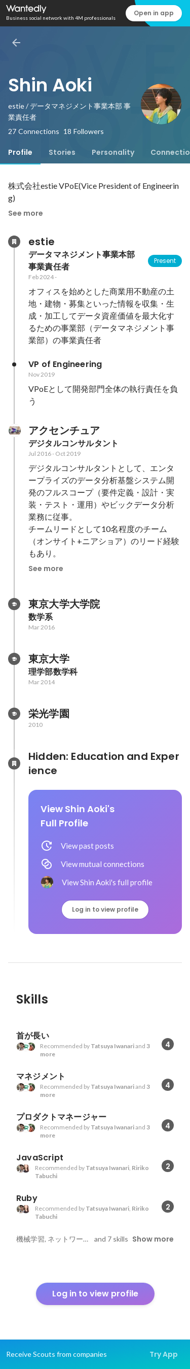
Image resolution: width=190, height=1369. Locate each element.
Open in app (154, 13)
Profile (20, 152)
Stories (62, 152)
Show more (153, 1239)
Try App (163, 1354)
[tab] (20, 152)
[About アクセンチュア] (14, 430)
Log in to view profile (105, 909)
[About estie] (14, 242)
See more (25, 213)
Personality (113, 152)
